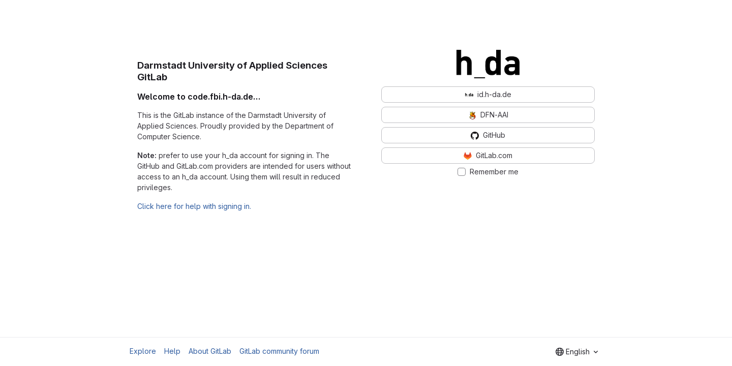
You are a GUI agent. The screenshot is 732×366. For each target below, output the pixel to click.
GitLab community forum (279, 351)
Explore (143, 351)
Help (172, 351)
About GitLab (210, 351)
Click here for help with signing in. (194, 206)
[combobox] (576, 352)
